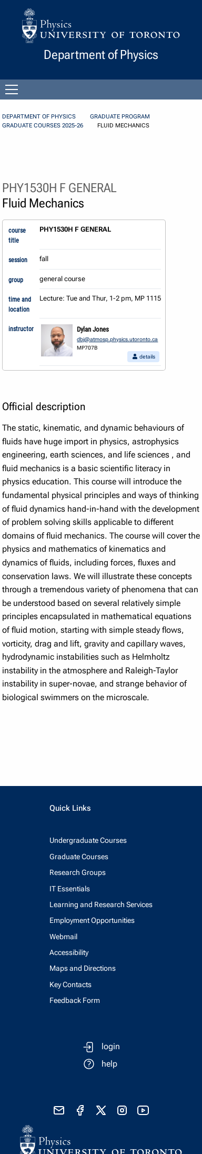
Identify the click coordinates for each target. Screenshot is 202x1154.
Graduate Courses (78, 856)
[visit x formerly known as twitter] (101, 1110)
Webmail (63, 936)
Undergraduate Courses (88, 840)
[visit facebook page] (80, 1110)
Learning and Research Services (101, 904)
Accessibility (68, 952)
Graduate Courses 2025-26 (42, 125)
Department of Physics (39, 116)
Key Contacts (70, 984)
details (143, 356)
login (111, 1046)
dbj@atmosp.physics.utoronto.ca (117, 339)
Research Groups (77, 872)
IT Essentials (69, 888)
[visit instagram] (122, 1110)
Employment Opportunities (92, 920)
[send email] (59, 1110)
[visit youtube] (143, 1110)
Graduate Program (120, 116)
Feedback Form (74, 1000)
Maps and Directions (82, 968)
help (109, 1064)
